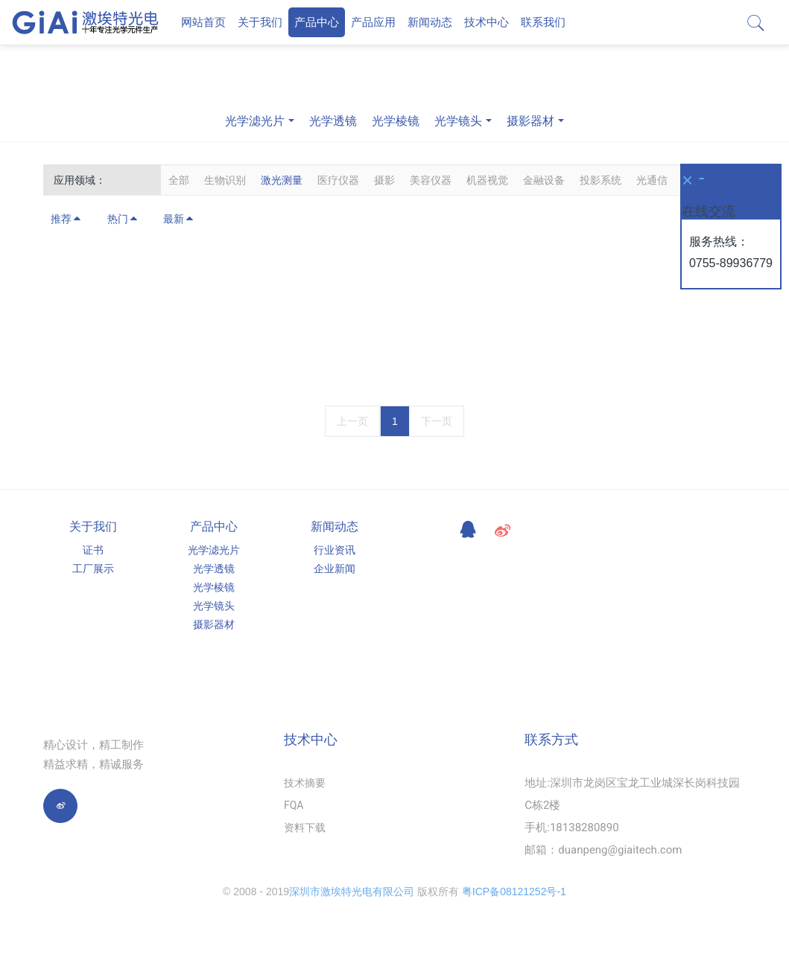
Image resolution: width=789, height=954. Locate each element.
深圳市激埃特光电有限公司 (351, 891)
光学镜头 (458, 121)
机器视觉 (487, 180)
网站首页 (203, 22)
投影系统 (600, 180)
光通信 (652, 180)
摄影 (384, 180)
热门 (123, 219)
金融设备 (544, 180)
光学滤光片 (255, 121)
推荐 (66, 219)
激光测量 (281, 180)
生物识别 (225, 180)
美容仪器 (430, 180)
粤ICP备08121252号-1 (514, 891)
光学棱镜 (395, 121)
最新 (178, 219)
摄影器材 (530, 121)
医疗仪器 (338, 180)
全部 (178, 180)
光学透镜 (333, 121)
